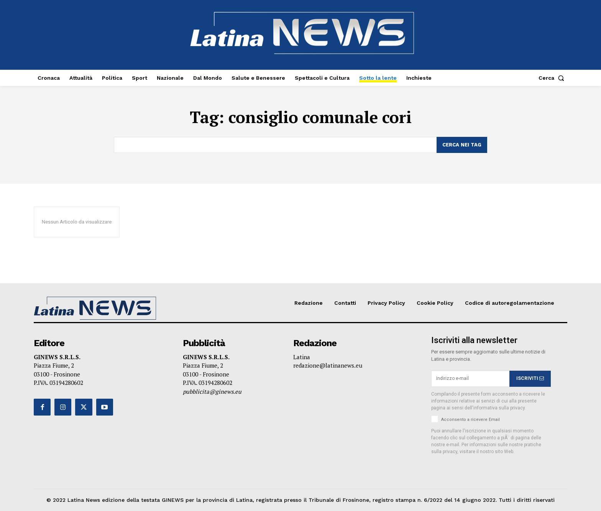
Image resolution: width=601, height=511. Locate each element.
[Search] (462, 145)
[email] (470, 379)
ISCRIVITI (530, 378)
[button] (553, 78)
